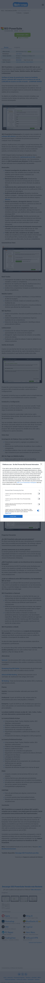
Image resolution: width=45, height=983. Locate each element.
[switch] (38, 493)
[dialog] (22, 491)
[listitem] (22, 490)
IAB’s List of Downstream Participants (26, 482)
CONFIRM (13, 516)
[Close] (41, 464)
